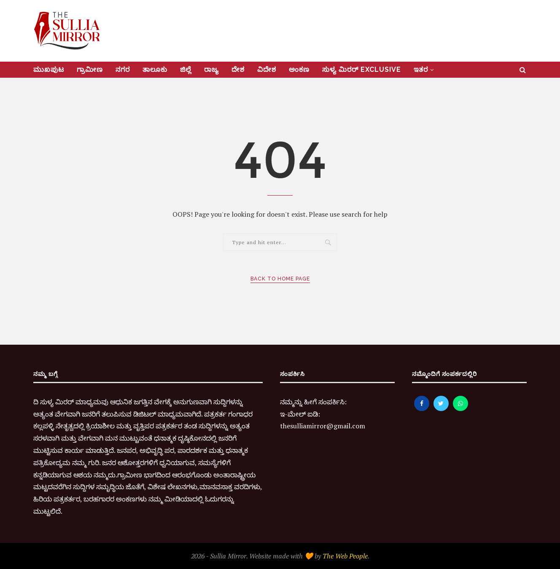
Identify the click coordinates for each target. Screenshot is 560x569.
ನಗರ (123, 69)
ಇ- (284, 414)
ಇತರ (421, 69)
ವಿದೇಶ (266, 69)
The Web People (345, 556)
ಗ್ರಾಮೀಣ (90, 69)
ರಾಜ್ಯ (211, 69)
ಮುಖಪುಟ (48, 69)
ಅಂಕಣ (299, 69)
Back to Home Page (280, 279)
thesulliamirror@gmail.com (322, 425)
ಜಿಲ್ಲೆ (185, 69)
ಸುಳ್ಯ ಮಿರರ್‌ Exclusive (361, 69)
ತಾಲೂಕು (155, 69)
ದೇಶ (238, 69)
